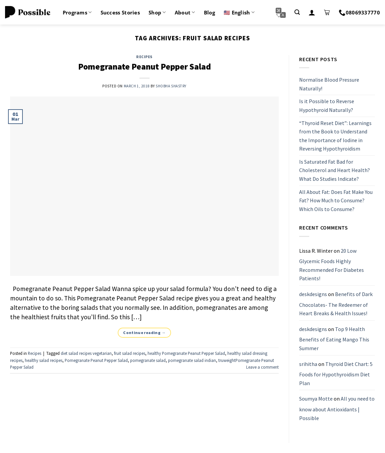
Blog (209, 12)
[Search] (297, 12)
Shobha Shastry (171, 86)
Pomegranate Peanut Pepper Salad (144, 66)
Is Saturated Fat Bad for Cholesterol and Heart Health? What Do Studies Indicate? (334, 170)
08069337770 (359, 12)
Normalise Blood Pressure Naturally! (329, 84)
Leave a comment (262, 367)
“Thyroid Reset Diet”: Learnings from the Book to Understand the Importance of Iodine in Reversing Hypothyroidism (335, 136)
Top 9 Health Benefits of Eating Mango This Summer (334, 339)
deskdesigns (313, 294)
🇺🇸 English (239, 12)
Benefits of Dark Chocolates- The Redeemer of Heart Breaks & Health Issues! (336, 304)
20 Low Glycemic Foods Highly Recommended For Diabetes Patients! (331, 264)
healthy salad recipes (43, 360)
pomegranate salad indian (192, 360)
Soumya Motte (316, 399)
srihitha (308, 364)
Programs (77, 12)
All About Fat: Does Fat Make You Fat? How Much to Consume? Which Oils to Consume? (336, 200)
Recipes (144, 56)
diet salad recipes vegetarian (86, 353)
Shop (157, 12)
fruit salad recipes (129, 353)
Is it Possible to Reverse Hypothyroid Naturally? (326, 106)
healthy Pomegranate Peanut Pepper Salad (186, 353)
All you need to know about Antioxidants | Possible (337, 408)
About (185, 12)
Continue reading (144, 332)
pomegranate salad (148, 360)
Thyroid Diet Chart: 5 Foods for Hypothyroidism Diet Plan (336, 373)
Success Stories (120, 12)
